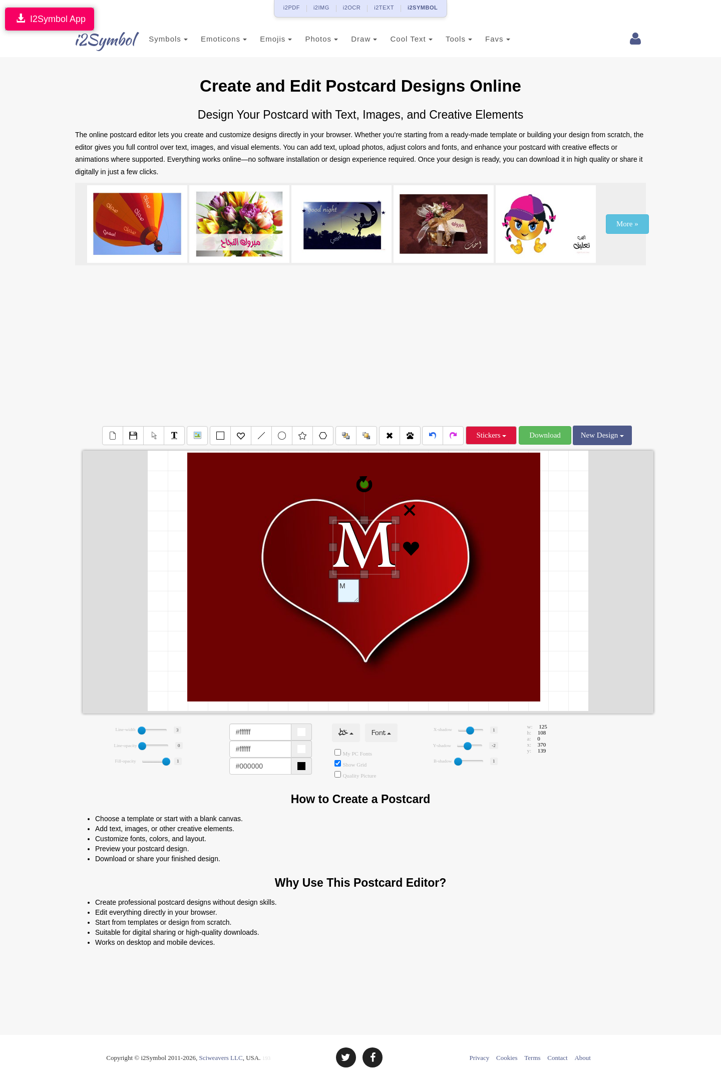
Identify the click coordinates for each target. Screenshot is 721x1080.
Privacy (480, 1057)
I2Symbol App (50, 19)
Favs (485, 39)
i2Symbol (95, 40)
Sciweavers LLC (221, 1057)
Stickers (491, 435)
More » (627, 224)
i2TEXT (384, 8)
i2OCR (352, 8)
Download (545, 435)
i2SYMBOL (423, 8)
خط (345, 733)
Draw (352, 39)
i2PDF (291, 8)
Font (381, 733)
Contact (557, 1057)
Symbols (156, 39)
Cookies (507, 1057)
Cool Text (399, 39)
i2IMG (321, 8)
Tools (447, 39)
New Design (602, 435)
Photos (309, 39)
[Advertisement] (360, 345)
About (582, 1057)
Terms (532, 1057)
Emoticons (212, 39)
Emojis (264, 39)
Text (348, 590)
